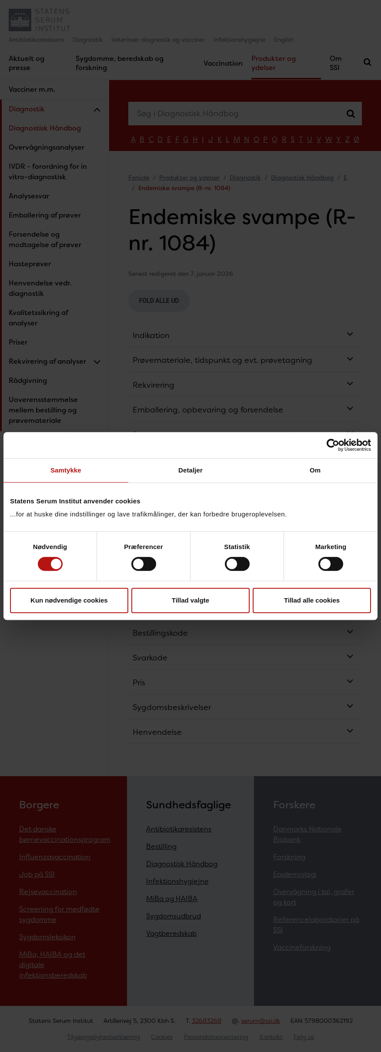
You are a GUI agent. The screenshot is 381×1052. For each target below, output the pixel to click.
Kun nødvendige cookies (69, 600)
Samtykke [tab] (65, 470)
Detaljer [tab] (190, 470)
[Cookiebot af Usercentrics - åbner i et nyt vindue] (333, 445)
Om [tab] (315, 470)
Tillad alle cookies (312, 600)
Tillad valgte (190, 600)
